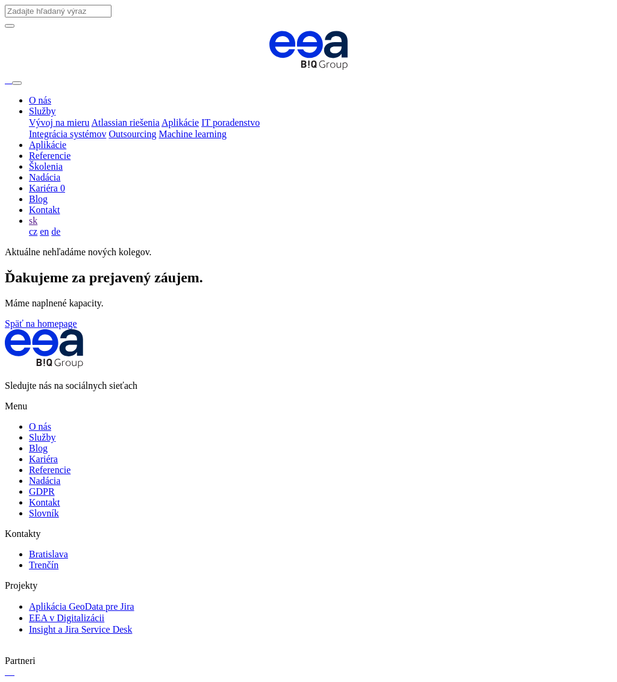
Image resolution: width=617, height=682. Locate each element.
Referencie (49, 155)
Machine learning (193, 134)
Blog (38, 199)
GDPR (42, 491)
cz (33, 231)
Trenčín (43, 565)
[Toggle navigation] (17, 83)
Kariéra (47, 188)
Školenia (46, 166)
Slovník (44, 513)
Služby (42, 111)
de (55, 231)
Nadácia (44, 177)
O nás (40, 100)
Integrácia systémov (67, 134)
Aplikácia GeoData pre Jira (81, 606)
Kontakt (44, 210)
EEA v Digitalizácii (66, 618)
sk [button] (33, 220)
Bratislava (48, 554)
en (44, 231)
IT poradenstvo (230, 122)
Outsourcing (132, 134)
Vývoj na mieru (59, 122)
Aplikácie (180, 122)
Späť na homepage (41, 323)
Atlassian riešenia (126, 122)
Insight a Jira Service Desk (81, 629)
